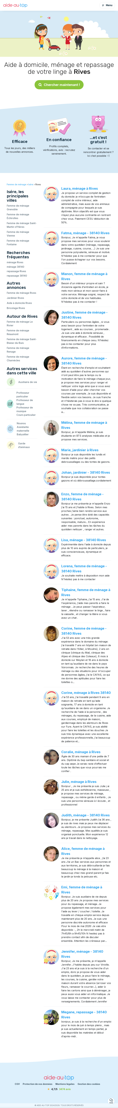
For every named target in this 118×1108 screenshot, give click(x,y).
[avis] (59, 1089)
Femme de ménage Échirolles (18, 216)
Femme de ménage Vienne (18, 233)
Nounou (21, 423)
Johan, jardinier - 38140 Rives (85, 472)
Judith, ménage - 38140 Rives (85, 815)
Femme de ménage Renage (18, 349)
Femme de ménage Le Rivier (20, 323)
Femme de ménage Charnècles (18, 358)
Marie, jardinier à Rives (79, 450)
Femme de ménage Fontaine (18, 242)
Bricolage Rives (16, 308)
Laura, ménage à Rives (79, 188)
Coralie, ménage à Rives (80, 752)
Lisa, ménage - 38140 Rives (83, 540)
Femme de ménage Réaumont (18, 332)
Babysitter (23, 434)
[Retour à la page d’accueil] (15, 5)
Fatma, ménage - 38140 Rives (85, 233)
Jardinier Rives (15, 297)
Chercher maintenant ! (59, 85)
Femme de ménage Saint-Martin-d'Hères (22, 225)
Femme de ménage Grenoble (18, 207)
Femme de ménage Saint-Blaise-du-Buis (22, 341)
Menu (107, 5)
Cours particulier (26, 414)
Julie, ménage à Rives (78, 782)
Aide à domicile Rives (19, 303)
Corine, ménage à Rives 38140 (86, 693)
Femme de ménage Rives (21, 292)
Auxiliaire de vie (27, 382)
